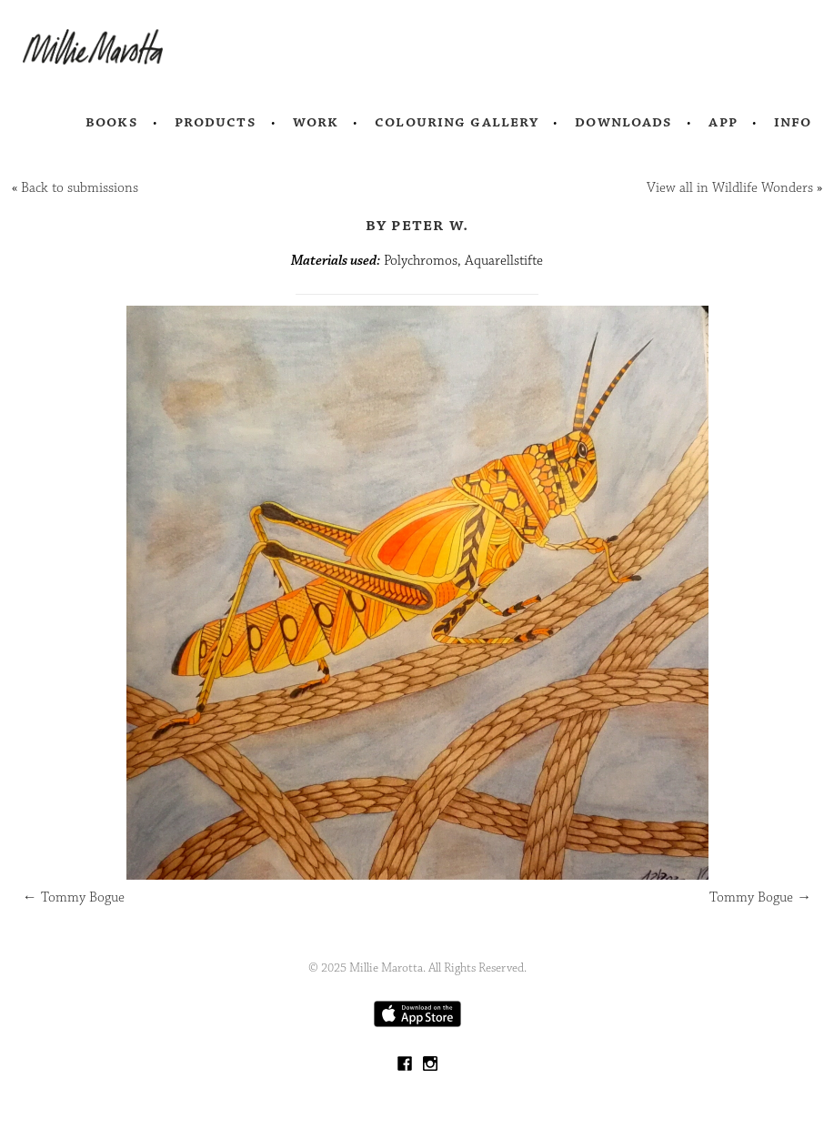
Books (111, 122)
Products (215, 122)
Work (316, 122)
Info (793, 122)
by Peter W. (417, 225)
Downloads (623, 122)
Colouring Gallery (456, 122)
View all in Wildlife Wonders (730, 188)
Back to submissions (79, 188)
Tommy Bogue (74, 897)
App (722, 122)
